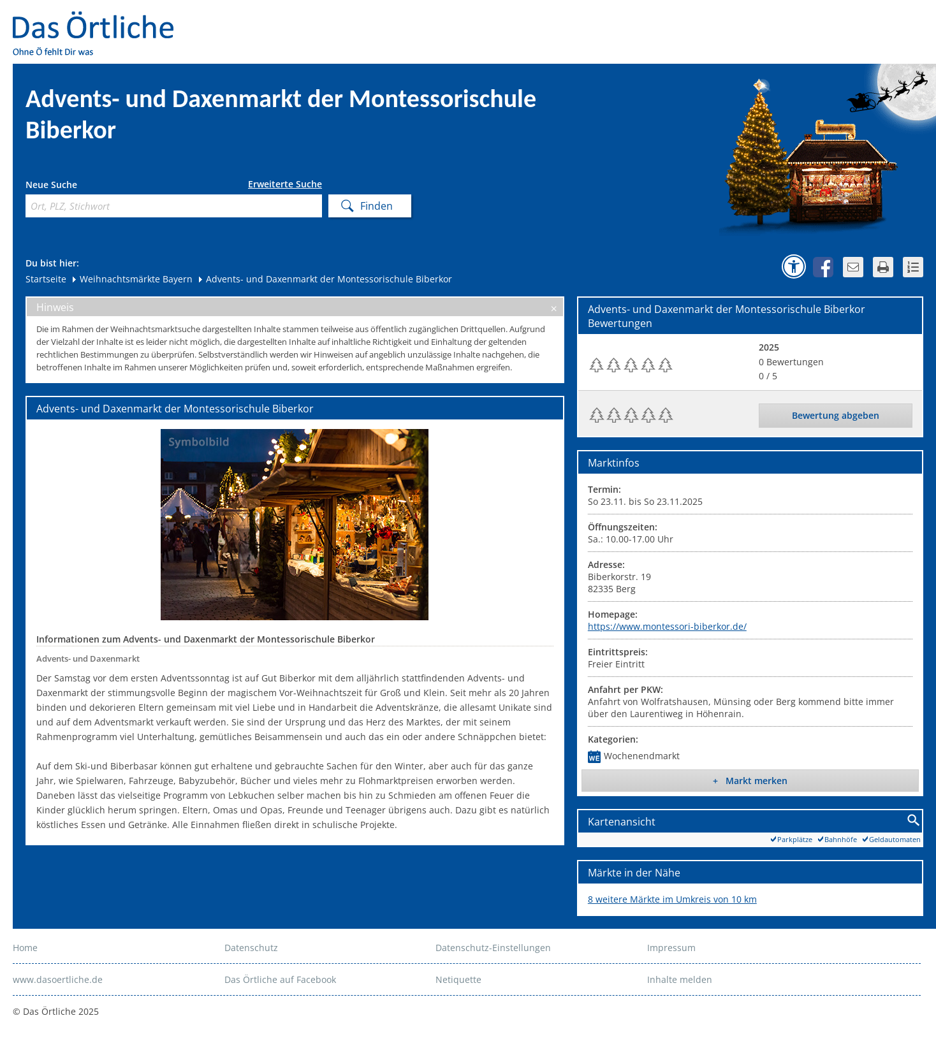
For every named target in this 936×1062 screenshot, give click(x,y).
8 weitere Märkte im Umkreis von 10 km (672, 899)
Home (25, 948)
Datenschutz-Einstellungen (493, 948)
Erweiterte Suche (285, 184)
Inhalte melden (679, 979)
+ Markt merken (750, 781)
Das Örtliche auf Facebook (280, 979)
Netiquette (458, 979)
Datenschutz (251, 948)
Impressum (671, 948)
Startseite (46, 279)
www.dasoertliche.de (58, 979)
